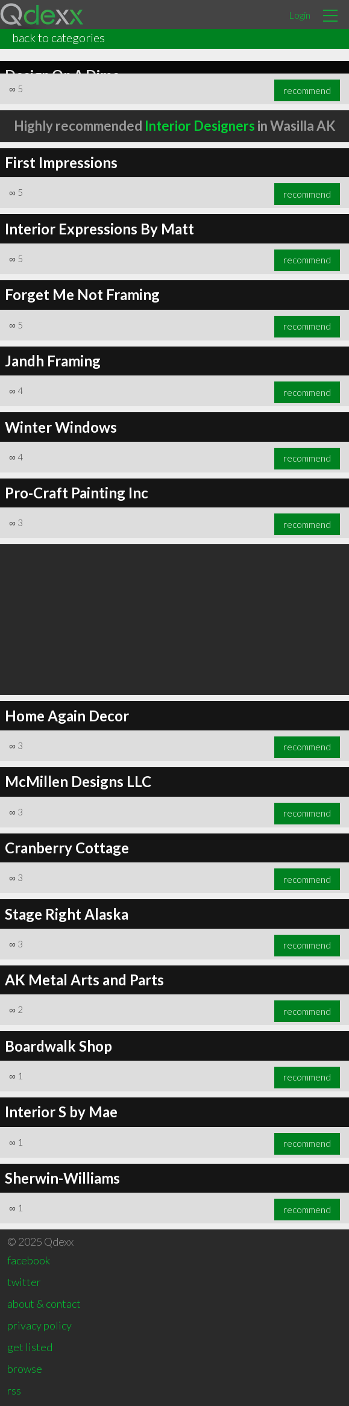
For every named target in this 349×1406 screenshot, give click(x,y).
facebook (28, 1260)
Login (299, 14)
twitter (24, 1281)
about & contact (44, 1303)
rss (14, 1390)
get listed (29, 1347)
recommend (307, 90)
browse (24, 1368)
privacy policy (39, 1325)
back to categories (58, 37)
